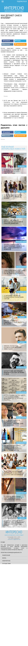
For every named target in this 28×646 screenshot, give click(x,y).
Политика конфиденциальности (11, 633)
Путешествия (6, 644)
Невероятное (6, 641)
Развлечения (6, 636)
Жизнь (4, 638)
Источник (3, 220)
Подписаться (22, 1)
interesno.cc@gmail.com (14, 620)
